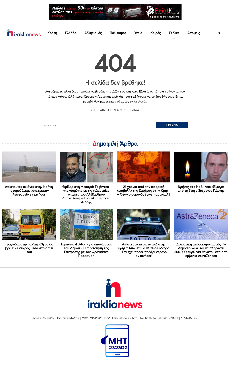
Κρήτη (52, 33)
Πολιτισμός (118, 33)
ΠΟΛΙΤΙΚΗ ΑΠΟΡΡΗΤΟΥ (120, 318)
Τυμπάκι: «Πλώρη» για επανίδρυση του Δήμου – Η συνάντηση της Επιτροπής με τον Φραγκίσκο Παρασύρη (86, 250)
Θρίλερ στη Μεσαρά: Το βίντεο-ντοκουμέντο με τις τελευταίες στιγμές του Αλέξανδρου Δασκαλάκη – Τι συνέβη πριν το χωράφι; (86, 194)
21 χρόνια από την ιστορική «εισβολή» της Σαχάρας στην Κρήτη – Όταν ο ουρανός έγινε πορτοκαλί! (143, 190)
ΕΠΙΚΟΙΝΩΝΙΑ (168, 318)
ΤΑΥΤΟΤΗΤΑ (147, 318)
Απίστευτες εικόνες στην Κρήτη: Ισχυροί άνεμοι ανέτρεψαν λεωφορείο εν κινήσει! (29, 190)
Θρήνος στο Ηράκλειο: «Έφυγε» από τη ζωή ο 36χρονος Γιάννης (201, 188)
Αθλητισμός (93, 33)
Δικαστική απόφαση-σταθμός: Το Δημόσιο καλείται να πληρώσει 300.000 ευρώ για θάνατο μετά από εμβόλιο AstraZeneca (200, 250)
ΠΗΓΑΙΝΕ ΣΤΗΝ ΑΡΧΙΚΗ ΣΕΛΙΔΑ (115, 110)
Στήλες (174, 33)
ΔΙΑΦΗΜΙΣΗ (189, 318)
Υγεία (138, 33)
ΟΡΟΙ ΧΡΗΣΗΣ (92, 318)
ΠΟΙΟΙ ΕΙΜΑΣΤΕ (68, 318)
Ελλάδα (70, 33)
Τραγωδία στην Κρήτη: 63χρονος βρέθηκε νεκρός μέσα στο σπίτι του (29, 248)
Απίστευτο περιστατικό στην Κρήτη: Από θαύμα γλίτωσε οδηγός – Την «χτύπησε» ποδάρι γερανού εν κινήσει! (143, 250)
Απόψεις (193, 33)
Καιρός (155, 33)
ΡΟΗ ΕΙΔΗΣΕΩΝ (43, 318)
